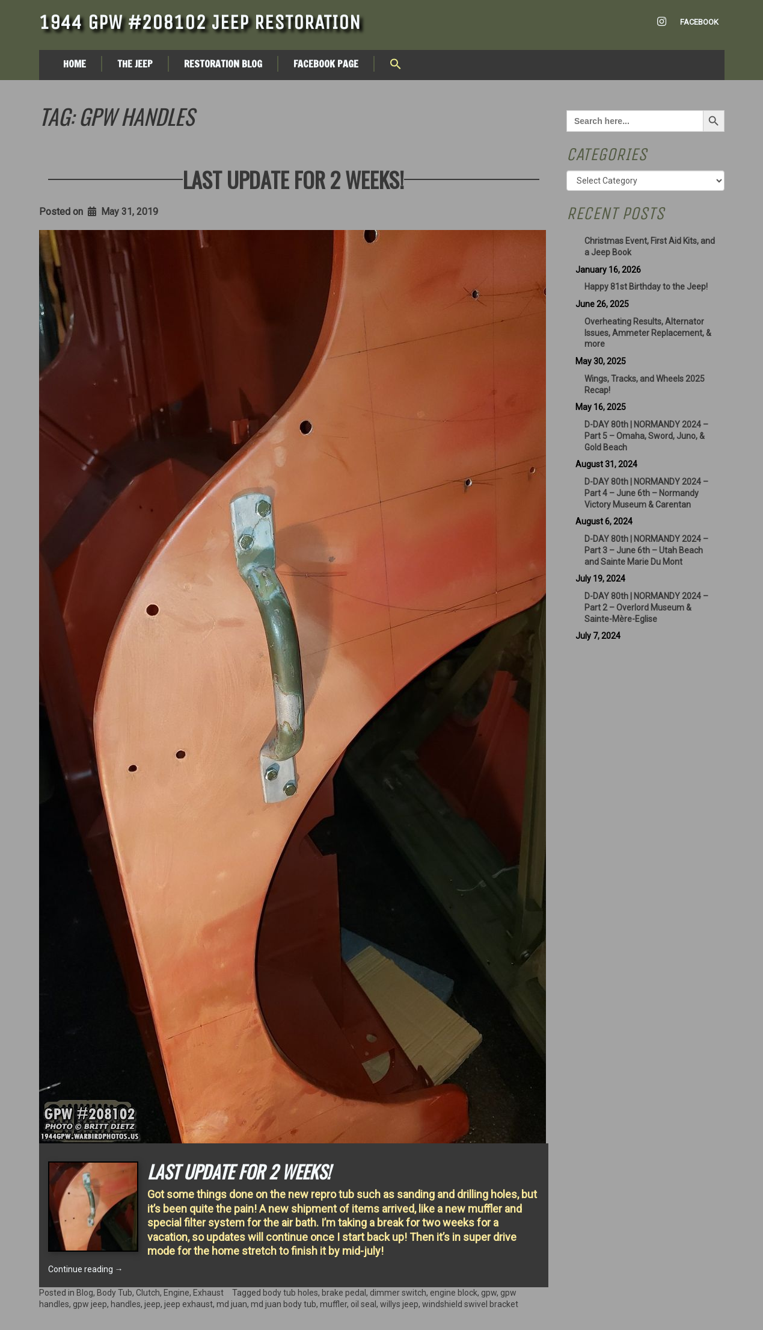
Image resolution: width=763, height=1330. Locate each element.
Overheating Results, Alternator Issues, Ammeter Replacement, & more (647, 333)
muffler (333, 1304)
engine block (453, 1292)
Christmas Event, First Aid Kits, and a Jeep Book (649, 246)
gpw (489, 1292)
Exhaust (208, 1292)
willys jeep (399, 1304)
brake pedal (344, 1292)
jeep (152, 1304)
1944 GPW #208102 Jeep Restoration (200, 22)
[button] (396, 65)
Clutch (148, 1292)
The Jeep (135, 63)
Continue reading (85, 1269)
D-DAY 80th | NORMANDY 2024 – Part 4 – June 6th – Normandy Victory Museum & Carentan (646, 493)
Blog (84, 1292)
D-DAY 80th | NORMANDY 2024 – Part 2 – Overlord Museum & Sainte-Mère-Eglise (646, 607)
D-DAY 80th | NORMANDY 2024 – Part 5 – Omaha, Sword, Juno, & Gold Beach (646, 436)
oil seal (363, 1304)
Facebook (699, 21)
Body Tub (114, 1292)
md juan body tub (283, 1304)
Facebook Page (325, 63)
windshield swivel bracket (470, 1304)
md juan (231, 1304)
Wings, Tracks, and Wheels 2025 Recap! (644, 384)
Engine (176, 1292)
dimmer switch (398, 1292)
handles (126, 1304)
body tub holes (290, 1292)
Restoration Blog (223, 63)
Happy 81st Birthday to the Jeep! (646, 286)
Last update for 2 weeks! (293, 179)
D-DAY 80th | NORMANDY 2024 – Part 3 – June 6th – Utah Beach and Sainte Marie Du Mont (646, 550)
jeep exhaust (188, 1304)
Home (74, 63)
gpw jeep (90, 1304)
